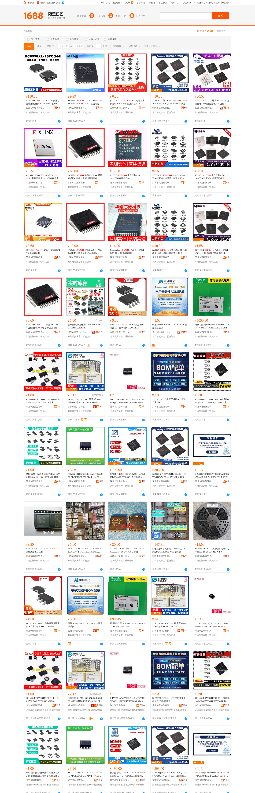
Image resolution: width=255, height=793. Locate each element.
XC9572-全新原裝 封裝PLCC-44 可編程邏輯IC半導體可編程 (211, 177)
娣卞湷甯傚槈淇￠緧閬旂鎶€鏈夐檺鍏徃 (204, 780)
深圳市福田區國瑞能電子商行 (77, 481)
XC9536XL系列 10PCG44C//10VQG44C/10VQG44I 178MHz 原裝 (169, 102)
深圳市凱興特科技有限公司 (162, 108)
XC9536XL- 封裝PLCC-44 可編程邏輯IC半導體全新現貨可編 (168, 177)
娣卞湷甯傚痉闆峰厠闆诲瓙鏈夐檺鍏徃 (35, 705)
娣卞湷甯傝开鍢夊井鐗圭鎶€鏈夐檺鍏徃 (204, 705)
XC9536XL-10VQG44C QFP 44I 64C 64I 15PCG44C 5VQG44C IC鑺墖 (43, 699)
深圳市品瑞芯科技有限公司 (35, 108)
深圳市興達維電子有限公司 (35, 556)
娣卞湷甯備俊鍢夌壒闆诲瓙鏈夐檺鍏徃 (162, 705)
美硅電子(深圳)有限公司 (162, 332)
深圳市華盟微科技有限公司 (204, 108)
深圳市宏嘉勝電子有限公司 (77, 182)
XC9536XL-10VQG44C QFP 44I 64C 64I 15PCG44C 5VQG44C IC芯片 (43, 401)
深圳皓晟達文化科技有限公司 (162, 556)
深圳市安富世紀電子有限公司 (35, 257)
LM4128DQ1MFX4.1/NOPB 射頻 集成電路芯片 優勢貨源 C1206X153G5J (127, 326)
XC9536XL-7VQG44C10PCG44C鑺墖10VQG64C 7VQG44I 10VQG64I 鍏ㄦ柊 (212, 700)
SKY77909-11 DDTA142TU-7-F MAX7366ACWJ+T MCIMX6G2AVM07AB (85, 550)
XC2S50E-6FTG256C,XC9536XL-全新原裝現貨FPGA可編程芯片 (43, 177)
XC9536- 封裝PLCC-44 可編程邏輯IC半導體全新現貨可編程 (85, 251)
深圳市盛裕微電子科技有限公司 (204, 182)
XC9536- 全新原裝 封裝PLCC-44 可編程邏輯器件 (127, 177)
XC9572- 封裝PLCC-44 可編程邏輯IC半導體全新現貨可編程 (212, 102)
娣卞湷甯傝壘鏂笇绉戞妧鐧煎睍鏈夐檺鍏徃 (119, 705)
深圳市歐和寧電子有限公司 (77, 556)
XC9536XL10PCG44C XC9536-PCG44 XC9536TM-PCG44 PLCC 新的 (127, 550)
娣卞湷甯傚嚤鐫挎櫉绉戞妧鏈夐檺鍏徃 (119, 780)
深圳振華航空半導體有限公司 (35, 182)
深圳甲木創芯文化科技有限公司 (119, 108)
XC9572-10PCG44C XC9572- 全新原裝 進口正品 (43, 550)
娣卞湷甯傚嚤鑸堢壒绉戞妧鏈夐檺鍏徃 (162, 780)
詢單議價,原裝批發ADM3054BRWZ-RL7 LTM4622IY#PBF (85, 326)
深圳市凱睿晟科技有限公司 (119, 481)
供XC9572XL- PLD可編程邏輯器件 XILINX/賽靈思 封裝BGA (127, 102)
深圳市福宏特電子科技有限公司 (119, 332)
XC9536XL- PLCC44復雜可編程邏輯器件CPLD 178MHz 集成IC (42, 102)
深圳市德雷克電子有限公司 (35, 406)
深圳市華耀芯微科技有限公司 (119, 182)
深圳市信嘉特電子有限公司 (162, 406)
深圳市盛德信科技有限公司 (77, 332)
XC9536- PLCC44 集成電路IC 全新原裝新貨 (43, 251)
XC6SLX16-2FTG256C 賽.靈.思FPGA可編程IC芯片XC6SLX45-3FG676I (84, 401)
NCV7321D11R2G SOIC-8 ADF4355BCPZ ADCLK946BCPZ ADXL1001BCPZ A (85, 476)
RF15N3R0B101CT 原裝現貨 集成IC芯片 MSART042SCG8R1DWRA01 (212, 550)
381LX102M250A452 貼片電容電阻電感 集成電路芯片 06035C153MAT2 (43, 625)
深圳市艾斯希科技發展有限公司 (119, 406)
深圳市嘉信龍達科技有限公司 (204, 481)
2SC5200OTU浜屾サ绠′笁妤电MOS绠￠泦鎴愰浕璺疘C (168, 699)
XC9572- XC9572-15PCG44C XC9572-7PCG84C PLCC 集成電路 (85, 102)
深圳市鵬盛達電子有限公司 (204, 556)
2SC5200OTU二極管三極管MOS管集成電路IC (169, 401)
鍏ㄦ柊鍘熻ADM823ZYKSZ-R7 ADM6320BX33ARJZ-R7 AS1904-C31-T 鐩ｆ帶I (212, 774)
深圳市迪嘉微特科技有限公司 (204, 406)
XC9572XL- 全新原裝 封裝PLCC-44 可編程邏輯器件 (127, 251)
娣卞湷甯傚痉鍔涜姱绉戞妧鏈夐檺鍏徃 (77, 705)
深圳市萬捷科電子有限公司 (162, 182)
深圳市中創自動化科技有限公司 (204, 332)
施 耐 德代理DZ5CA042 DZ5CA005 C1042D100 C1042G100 (127, 625)
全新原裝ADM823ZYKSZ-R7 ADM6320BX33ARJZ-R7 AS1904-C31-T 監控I (212, 475)
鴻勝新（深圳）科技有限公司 (119, 556)
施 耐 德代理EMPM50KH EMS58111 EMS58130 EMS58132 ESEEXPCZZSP (212, 326)
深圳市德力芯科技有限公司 (77, 406)
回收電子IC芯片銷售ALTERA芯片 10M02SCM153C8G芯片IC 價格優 (169, 550)
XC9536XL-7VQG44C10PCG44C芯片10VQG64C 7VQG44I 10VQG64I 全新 (212, 401)
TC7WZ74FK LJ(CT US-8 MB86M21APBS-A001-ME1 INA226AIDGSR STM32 (212, 625)
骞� (58, 705)
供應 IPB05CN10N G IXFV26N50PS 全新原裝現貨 (169, 326)
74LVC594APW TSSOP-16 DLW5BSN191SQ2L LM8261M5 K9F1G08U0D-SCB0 (127, 401)
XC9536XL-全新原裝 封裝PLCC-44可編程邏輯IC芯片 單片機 (211, 251)
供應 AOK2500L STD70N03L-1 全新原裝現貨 (85, 625)
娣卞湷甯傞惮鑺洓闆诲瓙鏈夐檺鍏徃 (35, 780)
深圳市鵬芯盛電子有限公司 (35, 481)
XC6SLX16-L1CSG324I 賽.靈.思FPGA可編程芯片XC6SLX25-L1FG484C (169, 625)
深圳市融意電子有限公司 (77, 108)
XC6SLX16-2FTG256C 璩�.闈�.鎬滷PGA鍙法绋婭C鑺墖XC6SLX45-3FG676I (85, 700)
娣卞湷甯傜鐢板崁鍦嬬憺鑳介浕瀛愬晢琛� (77, 780)
